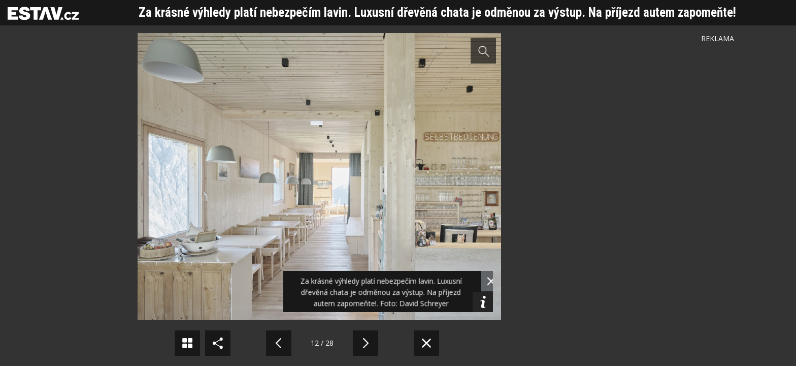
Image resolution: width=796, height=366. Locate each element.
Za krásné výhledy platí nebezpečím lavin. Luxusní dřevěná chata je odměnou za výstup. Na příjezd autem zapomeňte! (437, 12)
